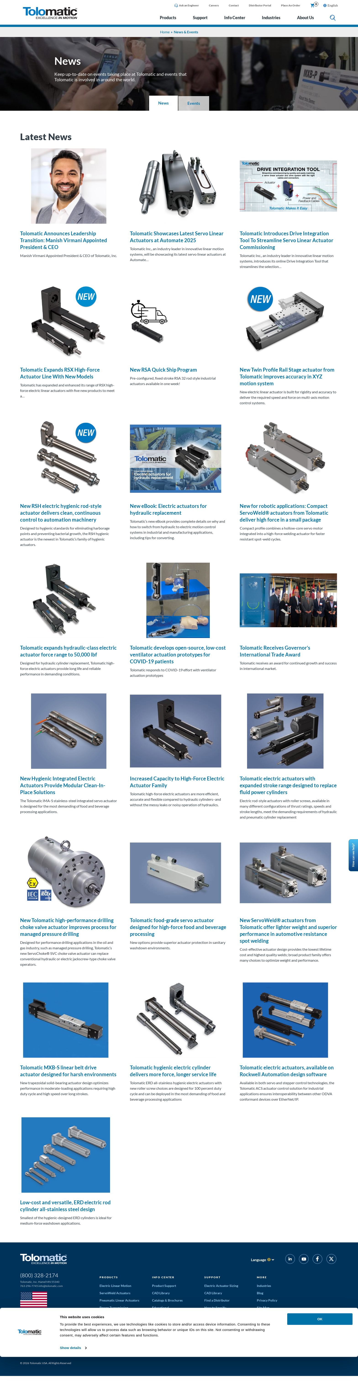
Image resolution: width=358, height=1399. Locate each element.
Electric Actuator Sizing (221, 1286)
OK (320, 1361)
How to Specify (215, 1308)
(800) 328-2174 (39, 1275)
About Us (305, 17)
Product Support (164, 1286)
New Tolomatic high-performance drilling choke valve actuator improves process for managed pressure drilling (68, 927)
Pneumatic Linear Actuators (119, 1300)
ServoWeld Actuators (115, 1293)
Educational (160, 1308)
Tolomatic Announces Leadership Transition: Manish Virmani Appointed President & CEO (63, 240)
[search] (333, 18)
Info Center (234, 17)
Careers (214, 5)
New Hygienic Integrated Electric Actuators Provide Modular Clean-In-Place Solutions (62, 785)
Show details (70, 1390)
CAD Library (161, 1293)
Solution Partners (216, 1337)
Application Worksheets (221, 1315)
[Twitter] (331, 1259)
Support (200, 17)
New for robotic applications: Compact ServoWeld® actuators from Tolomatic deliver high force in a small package (284, 513)
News (163, 103)
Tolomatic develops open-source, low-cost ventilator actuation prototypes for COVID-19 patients (178, 654)
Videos (157, 1315)
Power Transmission (114, 1308)
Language (258, 1259)
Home (165, 32)
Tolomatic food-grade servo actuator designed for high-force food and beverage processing (178, 927)
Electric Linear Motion (115, 1286)
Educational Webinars (168, 1322)
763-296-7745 (29, 1286)
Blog (260, 1293)
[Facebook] (317, 1259)
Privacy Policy (267, 1300)
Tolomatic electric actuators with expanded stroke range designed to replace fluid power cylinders (288, 785)
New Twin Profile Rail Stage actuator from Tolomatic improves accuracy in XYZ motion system (287, 376)
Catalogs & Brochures (167, 1300)
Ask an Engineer (186, 5)
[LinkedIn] (290, 1259)
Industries (271, 17)
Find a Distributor (217, 1300)
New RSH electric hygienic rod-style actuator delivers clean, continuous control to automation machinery (61, 513)
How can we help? (353, 855)
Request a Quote (216, 1322)
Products (168, 17)
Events (193, 103)
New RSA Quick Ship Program (163, 370)
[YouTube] (303, 1259)
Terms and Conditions (219, 1329)
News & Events (267, 1315)
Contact (234, 5)
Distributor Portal (260, 5)
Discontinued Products (220, 1344)
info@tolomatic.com (50, 1286)
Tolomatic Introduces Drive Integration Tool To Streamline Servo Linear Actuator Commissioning (286, 240)
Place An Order (290, 5)
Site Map (263, 1308)
